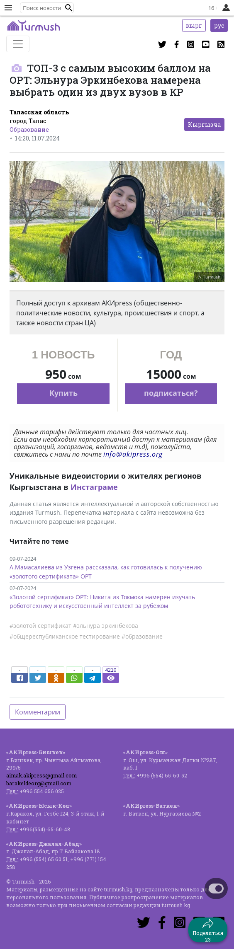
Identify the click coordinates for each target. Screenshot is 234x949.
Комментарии (37, 712)
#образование (142, 636)
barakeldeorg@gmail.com (38, 783)
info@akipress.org (133, 454)
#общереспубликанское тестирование (65, 636)
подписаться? (171, 393)
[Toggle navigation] (17, 44)
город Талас (28, 121)
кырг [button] (194, 25)
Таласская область (39, 112)
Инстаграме (94, 487)
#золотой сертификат (40, 625)
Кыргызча (204, 124)
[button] (69, 8)
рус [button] (219, 25)
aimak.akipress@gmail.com (41, 775)
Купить (63, 393)
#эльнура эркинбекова (105, 625)
